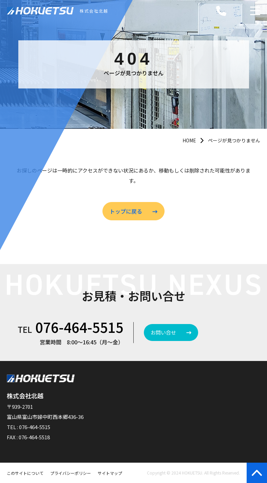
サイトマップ (110, 473)
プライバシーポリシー (70, 473)
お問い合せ (163, 332)
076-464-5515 (79, 327)
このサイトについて (25, 473)
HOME (189, 140)
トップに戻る (126, 211)
